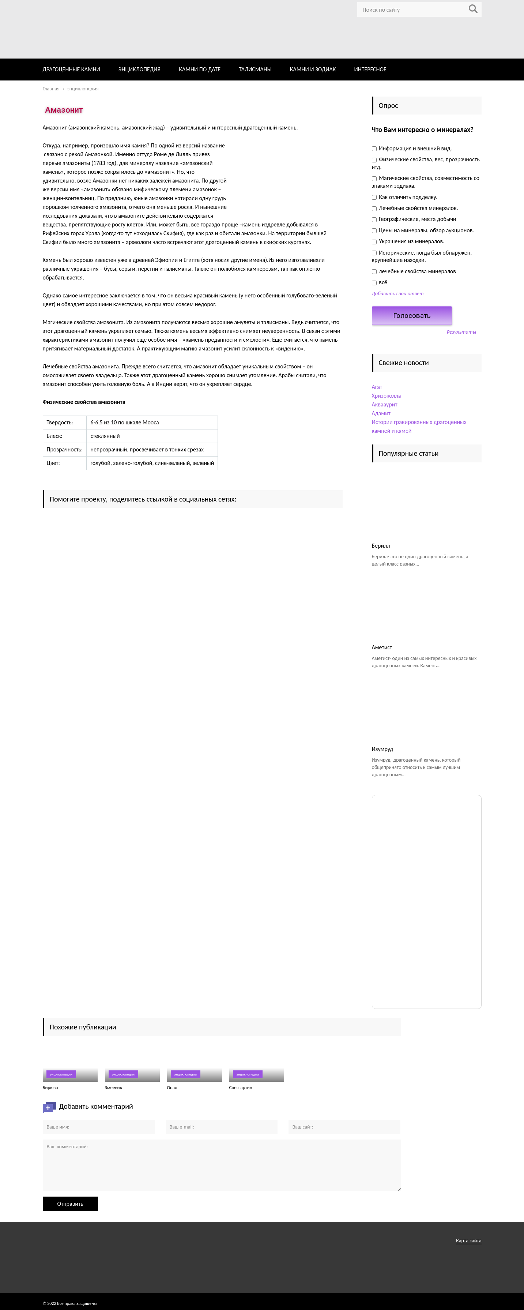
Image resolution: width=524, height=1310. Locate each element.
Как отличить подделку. (405, 197)
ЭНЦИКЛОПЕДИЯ (139, 69)
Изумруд (382, 749)
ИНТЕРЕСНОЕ (370, 69)
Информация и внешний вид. (412, 148)
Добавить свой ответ (398, 293)
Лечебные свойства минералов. (415, 207)
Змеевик (113, 1087)
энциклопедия (61, 1074)
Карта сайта (468, 1241)
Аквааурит (384, 404)
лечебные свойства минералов (414, 271)
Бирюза (50, 1087)
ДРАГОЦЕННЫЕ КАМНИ (71, 69)
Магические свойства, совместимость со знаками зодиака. (425, 181)
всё (379, 282)
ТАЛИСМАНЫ (255, 69)
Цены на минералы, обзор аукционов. (423, 230)
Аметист (382, 647)
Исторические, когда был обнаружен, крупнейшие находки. (422, 256)
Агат (377, 386)
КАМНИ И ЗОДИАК (313, 69)
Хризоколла (386, 395)
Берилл (381, 545)
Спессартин (240, 1087)
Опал (172, 1087)
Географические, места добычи (414, 218)
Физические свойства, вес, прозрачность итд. (426, 163)
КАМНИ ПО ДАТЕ (199, 69)
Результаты (461, 331)
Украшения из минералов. (408, 241)
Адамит (381, 413)
